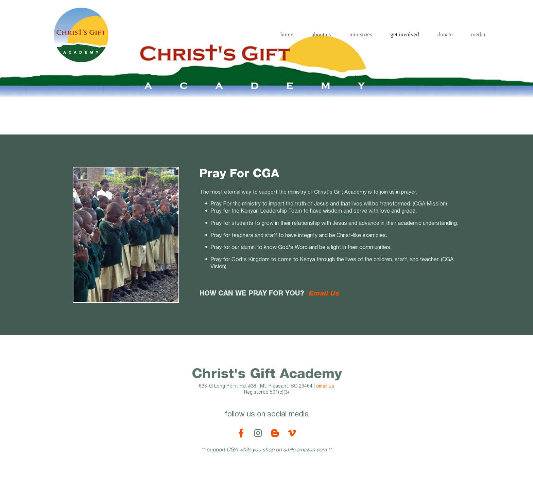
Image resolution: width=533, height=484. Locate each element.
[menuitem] (287, 35)
